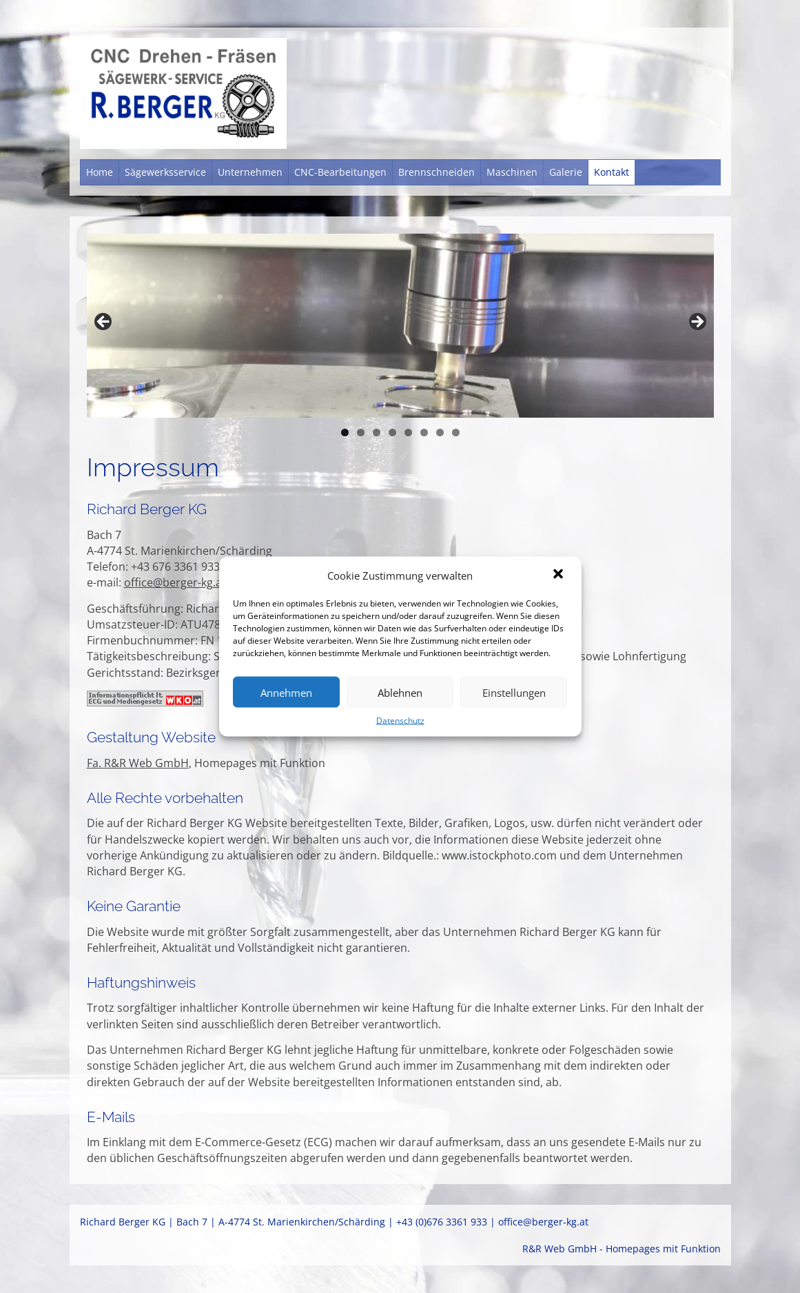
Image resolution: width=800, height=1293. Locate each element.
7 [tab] (440, 432)
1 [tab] (345, 432)
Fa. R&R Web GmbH (138, 763)
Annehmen (286, 692)
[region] (400, 326)
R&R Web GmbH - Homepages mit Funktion (621, 1248)
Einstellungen (514, 692)
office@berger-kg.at (175, 582)
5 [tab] (408, 432)
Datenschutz (400, 720)
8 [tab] (456, 432)
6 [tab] (424, 432)
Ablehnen (400, 692)
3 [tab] (376, 432)
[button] (559, 575)
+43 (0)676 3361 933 (441, 1221)
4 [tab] (392, 432)
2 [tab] (361, 432)
